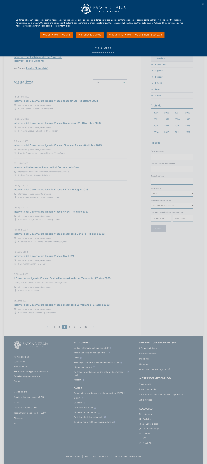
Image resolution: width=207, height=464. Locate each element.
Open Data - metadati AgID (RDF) (154, 369)
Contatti (17, 381)
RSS (142, 438)
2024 (177, 112)
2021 (166, 119)
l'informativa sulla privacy (27, 23)
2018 (156, 125)
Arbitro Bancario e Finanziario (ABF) (90, 352)
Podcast (159, 77)
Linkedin (144, 433)
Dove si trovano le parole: (161, 200)
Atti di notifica (145, 400)
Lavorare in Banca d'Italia (25, 407)
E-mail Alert (146, 443)
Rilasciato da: (156, 188)
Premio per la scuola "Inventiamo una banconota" (97, 362)
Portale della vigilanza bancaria (88, 417)
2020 (177, 119)
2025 (166, 112)
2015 (187, 125)
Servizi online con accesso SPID (29, 397)
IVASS (77, 357)
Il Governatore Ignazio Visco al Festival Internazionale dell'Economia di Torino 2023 (62, 278)
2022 (156, 119)
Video (158, 95)
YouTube (145, 419)
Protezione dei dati (148, 389)
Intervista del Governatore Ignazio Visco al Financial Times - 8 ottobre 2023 (58, 145)
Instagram (145, 414)
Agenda (159, 70)
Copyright (144, 364)
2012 (177, 132)
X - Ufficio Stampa (149, 428)
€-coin (77, 398)
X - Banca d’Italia (148, 424)
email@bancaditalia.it (30, 376)
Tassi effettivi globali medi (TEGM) (30, 413)
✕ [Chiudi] (203, 4)
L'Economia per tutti (83, 367)
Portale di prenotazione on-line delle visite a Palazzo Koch (98, 373)
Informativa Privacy (148, 348)
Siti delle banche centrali (85, 412)
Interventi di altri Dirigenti (29, 60)
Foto (157, 89)
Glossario (18, 418)
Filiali (16, 402)
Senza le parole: (157, 176)
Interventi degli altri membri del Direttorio (38, 57)
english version (103, 50)
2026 (156, 112)
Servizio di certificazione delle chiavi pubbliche (161, 394)
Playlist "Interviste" (37, 68)
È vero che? (161, 64)
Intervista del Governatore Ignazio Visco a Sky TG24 (44, 256)
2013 (166, 132)
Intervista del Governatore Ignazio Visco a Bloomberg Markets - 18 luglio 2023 (59, 233)
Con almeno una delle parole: (163, 164)
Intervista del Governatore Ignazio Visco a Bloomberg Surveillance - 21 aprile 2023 (62, 304)
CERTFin (78, 402)
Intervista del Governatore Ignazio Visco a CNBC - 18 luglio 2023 (51, 211)
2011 (187, 132)
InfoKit (158, 83)
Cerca (158, 228)
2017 (166, 125)
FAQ (15, 423)
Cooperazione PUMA (83, 407)
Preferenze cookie (148, 353)
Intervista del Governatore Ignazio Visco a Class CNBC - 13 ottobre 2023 (56, 100)
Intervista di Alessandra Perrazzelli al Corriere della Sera (46, 167)
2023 (187, 112)
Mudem (77, 380)
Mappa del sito (20, 392)
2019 (187, 119)
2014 (156, 132)
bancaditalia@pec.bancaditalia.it (33, 371)
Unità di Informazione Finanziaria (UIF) (92, 348)
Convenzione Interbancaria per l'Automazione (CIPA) (98, 393)
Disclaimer (144, 359)
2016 (177, 125)
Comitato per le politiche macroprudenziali (94, 422)
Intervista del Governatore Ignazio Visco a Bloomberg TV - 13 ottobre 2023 (57, 123)
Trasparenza (145, 384)
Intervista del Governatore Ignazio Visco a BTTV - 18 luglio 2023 (51, 189)
